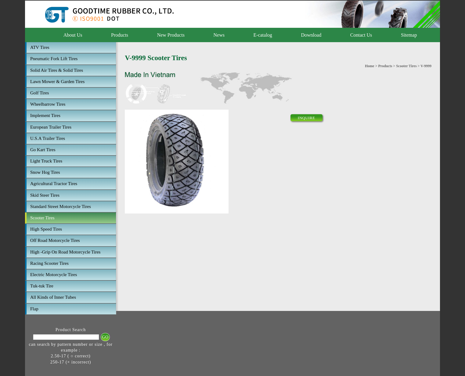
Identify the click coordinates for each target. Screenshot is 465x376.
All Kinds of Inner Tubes (53, 297)
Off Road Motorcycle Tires (55, 240)
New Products (171, 35)
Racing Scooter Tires (49, 263)
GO (105, 337)
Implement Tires (45, 115)
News (219, 35)
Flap (34, 308)
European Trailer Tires (50, 127)
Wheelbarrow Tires (47, 104)
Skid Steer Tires (44, 195)
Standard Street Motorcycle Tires (60, 206)
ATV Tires (39, 47)
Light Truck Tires (46, 161)
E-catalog (263, 35)
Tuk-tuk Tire (41, 285)
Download (311, 35)
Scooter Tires (42, 217)
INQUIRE (306, 117)
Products (119, 35)
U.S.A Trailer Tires (47, 138)
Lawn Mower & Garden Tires (57, 81)
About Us (72, 35)
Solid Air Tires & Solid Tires (56, 70)
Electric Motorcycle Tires (53, 274)
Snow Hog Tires (45, 172)
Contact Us (361, 35)
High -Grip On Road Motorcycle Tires (65, 252)
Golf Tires (39, 92)
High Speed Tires (46, 229)
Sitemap (409, 35)
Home (369, 66)
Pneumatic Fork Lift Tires (54, 58)
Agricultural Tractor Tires (53, 183)
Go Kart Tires (43, 149)
